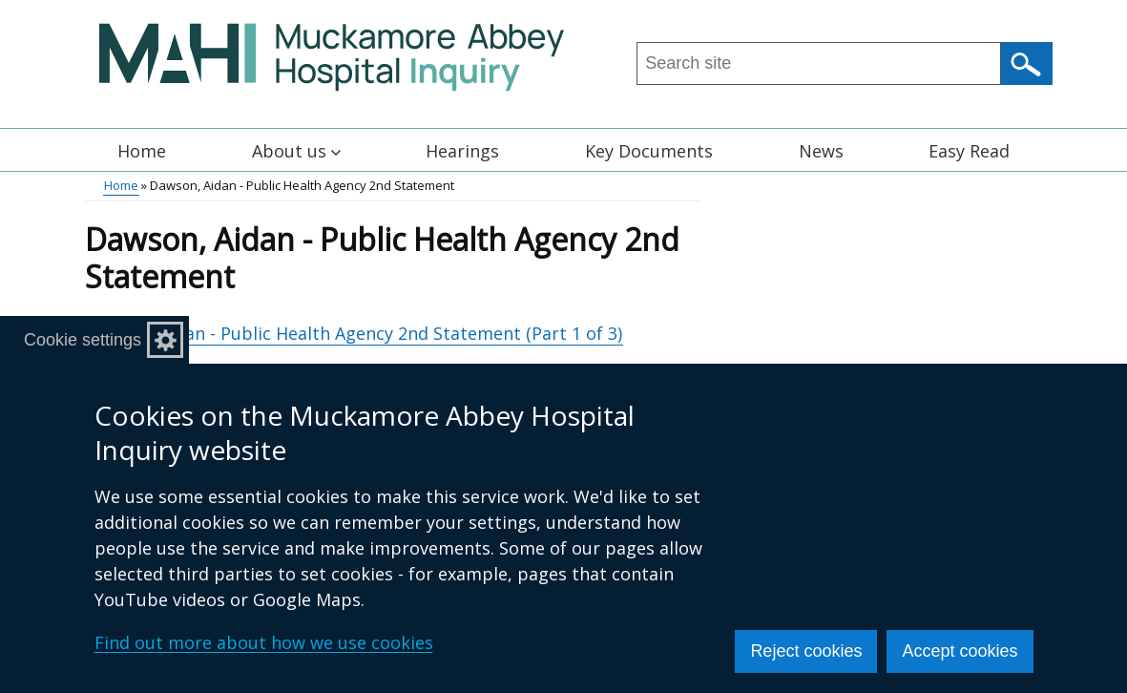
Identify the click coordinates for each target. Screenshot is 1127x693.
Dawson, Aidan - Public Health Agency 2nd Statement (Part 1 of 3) (353, 333)
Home (141, 150)
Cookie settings (82, 339)
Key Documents (649, 150)
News (821, 150)
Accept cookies (959, 651)
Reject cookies (806, 651)
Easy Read (969, 150)
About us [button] (296, 150)
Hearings (462, 150)
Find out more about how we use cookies (263, 642)
